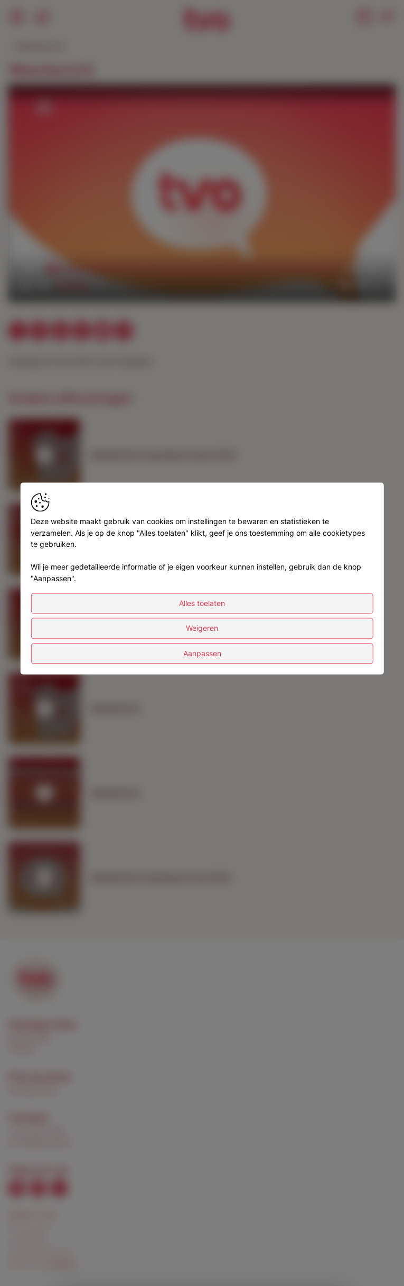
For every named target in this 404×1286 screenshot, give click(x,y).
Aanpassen (202, 653)
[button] (204, 195)
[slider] (193, 268)
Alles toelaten (202, 603)
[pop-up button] (361, 285)
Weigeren (202, 628)
